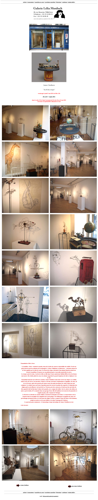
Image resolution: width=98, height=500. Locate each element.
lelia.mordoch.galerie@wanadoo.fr (50, 496)
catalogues (64, 2)
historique (58, 2)
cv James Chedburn (22, 485)
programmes (31, 2)
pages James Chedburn (75, 486)
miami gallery (71, 2)
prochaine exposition (50, 2)
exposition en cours (39, 2)
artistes (25, 2)
